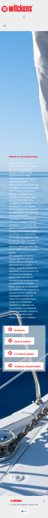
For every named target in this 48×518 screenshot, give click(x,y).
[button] (24, 17)
